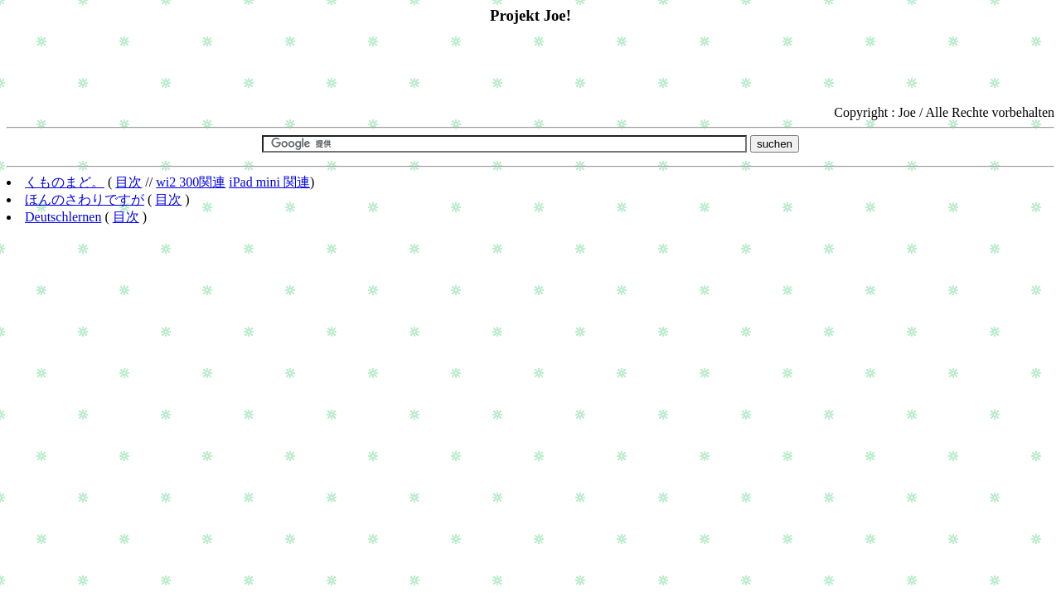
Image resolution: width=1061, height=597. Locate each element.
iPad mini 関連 (269, 182)
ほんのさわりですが (84, 199)
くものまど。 (64, 182)
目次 (128, 182)
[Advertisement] (530, 65)
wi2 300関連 (190, 182)
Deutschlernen (63, 217)
